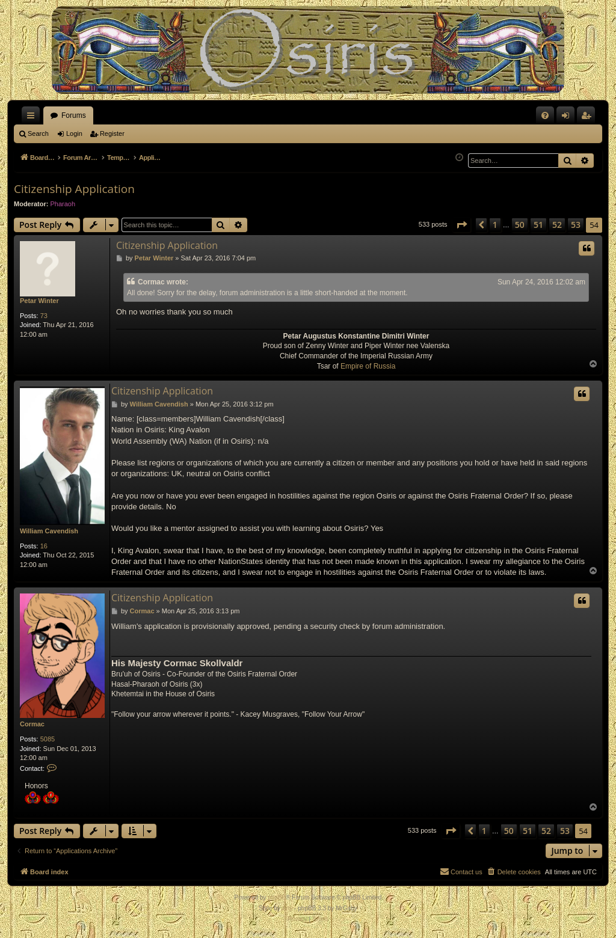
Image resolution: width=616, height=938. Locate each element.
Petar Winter (39, 300)
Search (38, 133)
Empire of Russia (367, 366)
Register (112, 133)
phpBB (277, 897)
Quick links (33, 117)
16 (44, 546)
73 (44, 315)
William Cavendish (49, 531)
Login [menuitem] (568, 117)
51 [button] (538, 224)
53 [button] (576, 224)
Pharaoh (63, 203)
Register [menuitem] (588, 117)
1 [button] (495, 224)
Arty (287, 908)
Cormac (32, 724)
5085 (47, 739)
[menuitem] (545, 115)
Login (74, 133)
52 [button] (557, 224)
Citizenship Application (74, 189)
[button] (461, 225)
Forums (73, 115)
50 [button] (520, 224)
